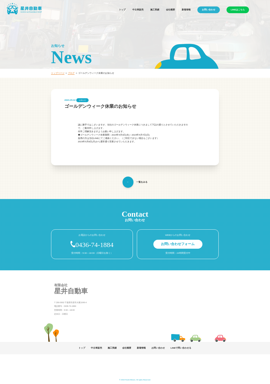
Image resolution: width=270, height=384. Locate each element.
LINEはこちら (238, 9)
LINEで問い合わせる (180, 348)
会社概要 (170, 9)
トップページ (57, 73)
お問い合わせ (208, 9)
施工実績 (154, 9)
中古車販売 (138, 9)
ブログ (71, 73)
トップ (122, 9)
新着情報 (186, 9)
